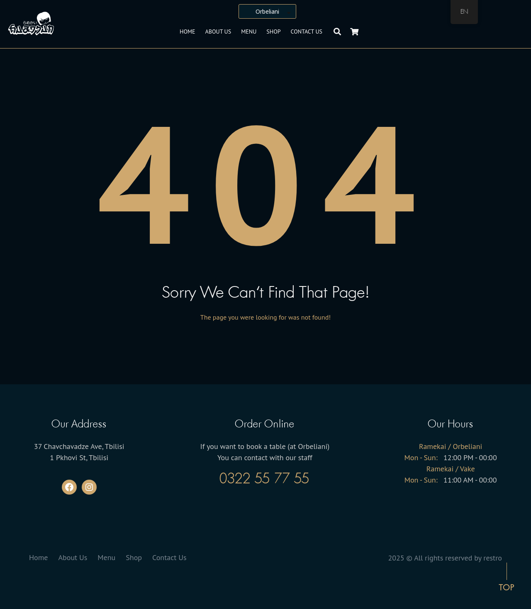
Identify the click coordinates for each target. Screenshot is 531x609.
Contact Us (306, 31)
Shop (273, 31)
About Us (218, 31)
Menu (248, 31)
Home (187, 31)
